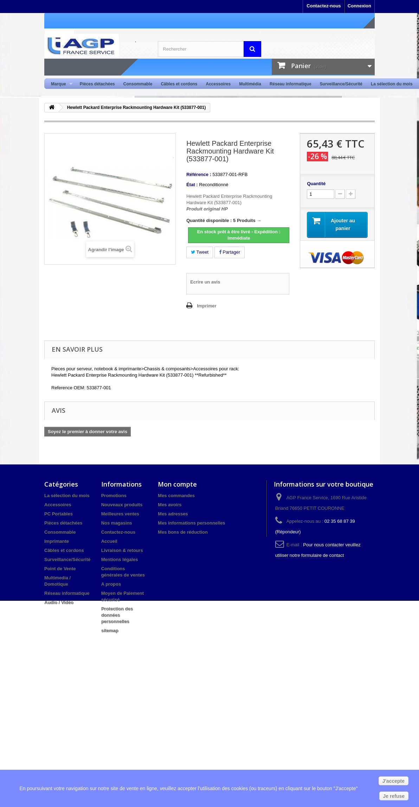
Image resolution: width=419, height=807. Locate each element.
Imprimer (207, 305)
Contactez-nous (324, 5)
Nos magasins (116, 523)
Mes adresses (173, 513)
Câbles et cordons (179, 84)
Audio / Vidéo (58, 602)
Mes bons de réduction (183, 532)
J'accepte (393, 781)
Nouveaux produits (122, 504)
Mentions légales (119, 559)
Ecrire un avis (205, 282)
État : (192, 184)
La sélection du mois (392, 84)
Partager (229, 252)
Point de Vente (60, 568)
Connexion (359, 5)
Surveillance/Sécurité (341, 84)
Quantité (316, 183)
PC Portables (58, 513)
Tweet (199, 252)
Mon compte (177, 484)
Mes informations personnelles (191, 523)
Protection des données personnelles (117, 615)
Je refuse (394, 796)
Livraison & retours (122, 550)
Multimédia (250, 84)
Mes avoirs (169, 504)
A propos (111, 584)
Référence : (198, 174)
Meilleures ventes (120, 513)
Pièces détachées (97, 84)
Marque (59, 84)
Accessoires (218, 84)
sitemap (109, 630)
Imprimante (56, 541)
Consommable (138, 84)
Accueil (109, 541)
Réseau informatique (290, 84)
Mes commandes (176, 495)
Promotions (114, 495)
